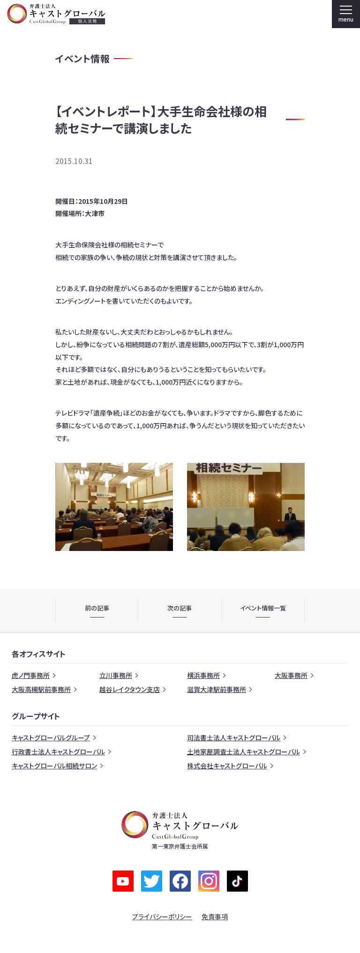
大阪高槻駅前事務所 (41, 689)
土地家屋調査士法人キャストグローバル (243, 751)
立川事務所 (115, 675)
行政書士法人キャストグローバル (58, 751)
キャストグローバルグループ (51, 737)
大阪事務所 (291, 675)
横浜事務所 (203, 675)
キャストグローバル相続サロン (54, 765)
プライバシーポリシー (162, 916)
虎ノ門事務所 (31, 675)
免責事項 (215, 916)
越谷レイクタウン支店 (129, 689)
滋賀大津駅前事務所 (216, 689)
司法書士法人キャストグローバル (233, 737)
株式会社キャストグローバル (227, 765)
